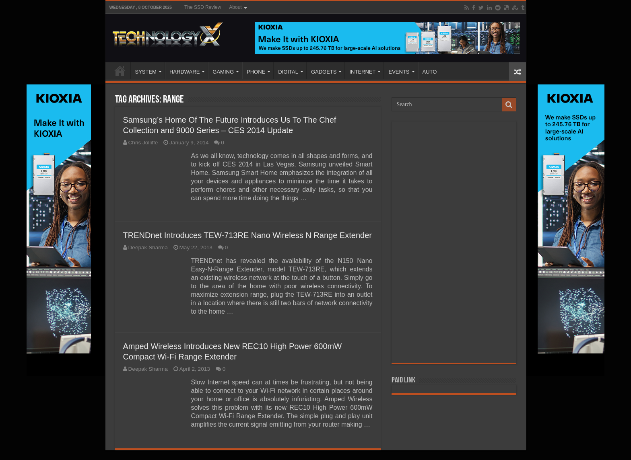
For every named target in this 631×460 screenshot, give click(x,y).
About (235, 7)
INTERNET (362, 72)
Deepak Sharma (148, 247)
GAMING (223, 72)
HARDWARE (184, 72)
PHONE (256, 72)
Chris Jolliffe (143, 143)
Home (119, 70)
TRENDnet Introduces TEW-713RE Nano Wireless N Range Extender (247, 235)
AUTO (430, 72)
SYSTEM (146, 72)
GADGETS (324, 72)
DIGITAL (288, 72)
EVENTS (398, 72)
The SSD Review (202, 7)
